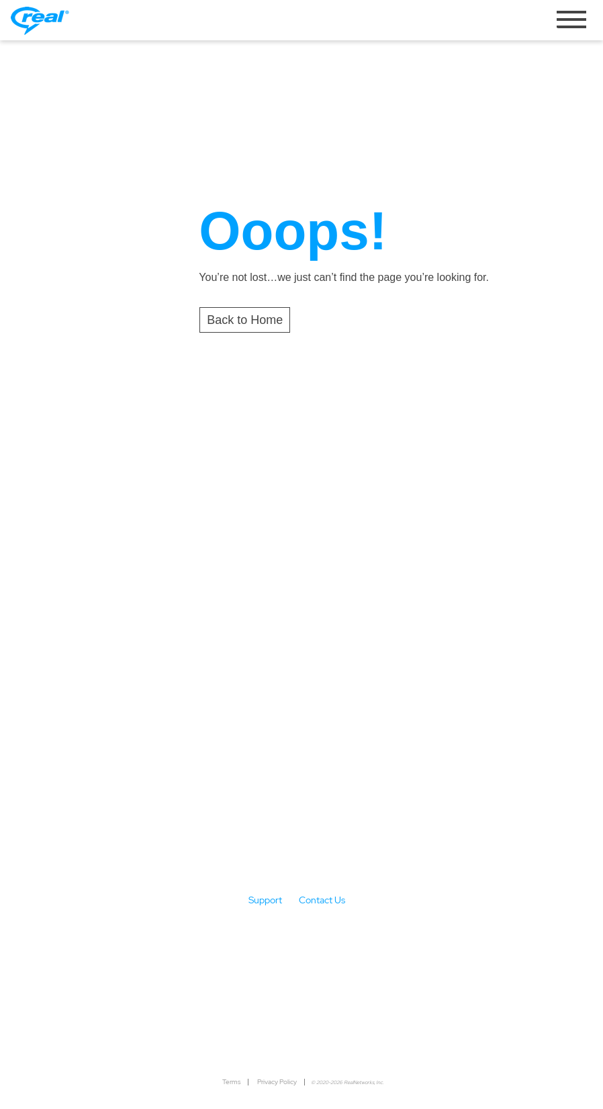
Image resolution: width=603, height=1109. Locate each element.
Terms (231, 1081)
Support (265, 900)
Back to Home (245, 320)
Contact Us (322, 900)
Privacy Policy (277, 1081)
